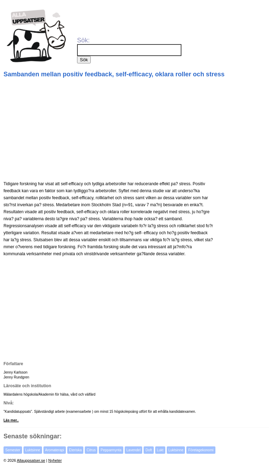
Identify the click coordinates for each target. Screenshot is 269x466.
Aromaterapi (54, 450)
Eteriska (75, 450)
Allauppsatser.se (31, 460)
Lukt (160, 450)
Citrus (91, 450)
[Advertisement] (135, 130)
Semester (12, 450)
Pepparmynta (111, 450)
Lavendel (133, 450)
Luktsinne (32, 450)
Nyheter (55, 460)
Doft (148, 450)
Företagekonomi (200, 450)
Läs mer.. (11, 420)
